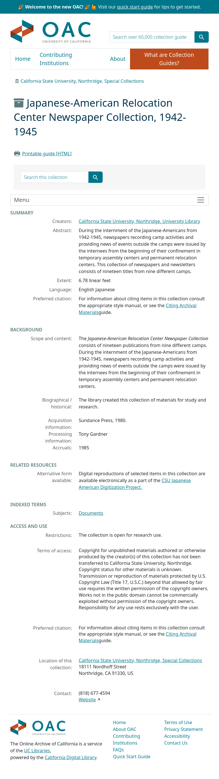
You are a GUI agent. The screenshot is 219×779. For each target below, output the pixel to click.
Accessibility (177, 736)
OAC (51, 31)
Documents (91, 513)
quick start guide (135, 7)
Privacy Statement (183, 729)
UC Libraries (37, 750)
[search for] (152, 37)
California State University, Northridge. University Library (139, 221)
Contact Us (175, 743)
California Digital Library (70, 757)
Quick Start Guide (132, 756)
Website (87, 700)
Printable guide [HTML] (47, 153)
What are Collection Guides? (169, 59)
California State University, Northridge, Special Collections (82, 81)
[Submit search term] (201, 37)
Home (23, 59)
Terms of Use (178, 722)
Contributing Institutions (56, 59)
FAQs (118, 750)
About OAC (124, 729)
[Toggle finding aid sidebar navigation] (109, 200)
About (117, 59)
